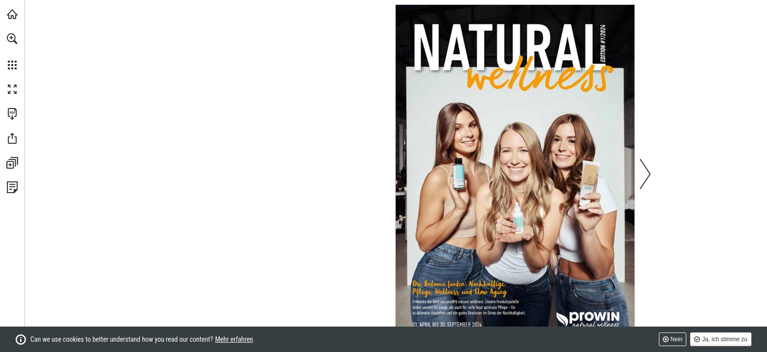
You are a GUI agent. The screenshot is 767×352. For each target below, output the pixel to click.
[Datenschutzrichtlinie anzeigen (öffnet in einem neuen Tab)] (12, 187)
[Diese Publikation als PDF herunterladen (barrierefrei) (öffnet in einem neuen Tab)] (12, 114)
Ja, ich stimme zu (724, 339)
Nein (677, 339)
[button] (12, 38)
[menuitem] (12, 51)
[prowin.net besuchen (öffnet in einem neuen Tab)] (12, 14)
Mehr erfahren (234, 339)
